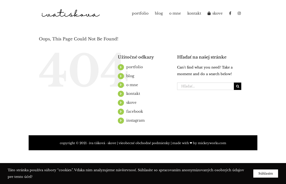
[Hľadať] (237, 86)
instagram (135, 120)
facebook (134, 111)
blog (130, 76)
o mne (132, 85)
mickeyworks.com (212, 143)
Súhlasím (265, 173)
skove (131, 102)
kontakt (133, 93)
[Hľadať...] (205, 86)
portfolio (134, 67)
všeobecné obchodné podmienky (144, 143)
